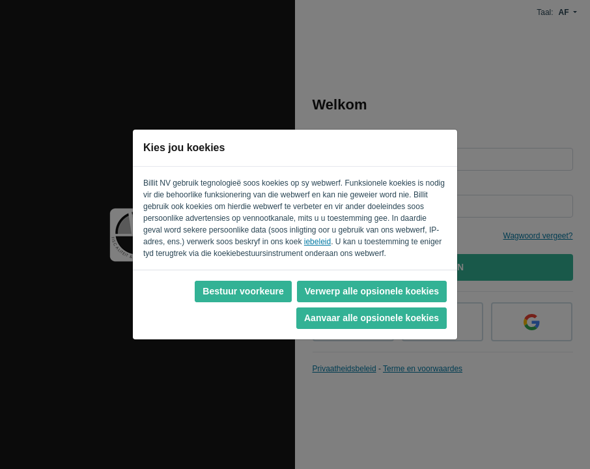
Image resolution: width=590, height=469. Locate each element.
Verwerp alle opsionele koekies (372, 291)
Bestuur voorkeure (243, 291)
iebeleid (317, 241)
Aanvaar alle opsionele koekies (371, 318)
